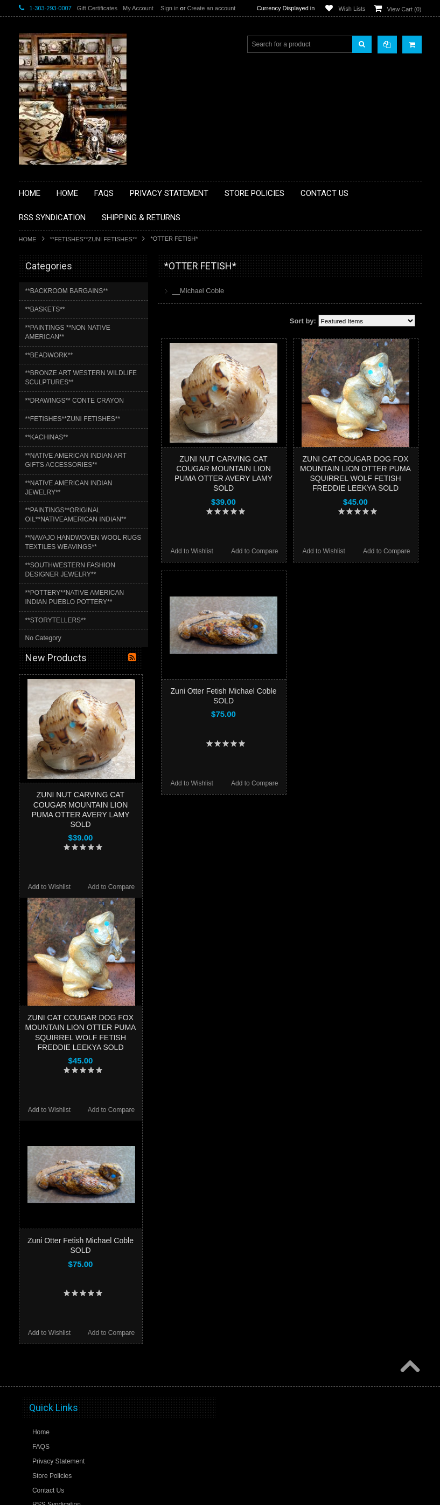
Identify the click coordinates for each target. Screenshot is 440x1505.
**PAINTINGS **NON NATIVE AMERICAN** (67, 332)
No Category (43, 638)
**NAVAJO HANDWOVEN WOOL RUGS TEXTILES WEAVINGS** (83, 542)
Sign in (169, 8)
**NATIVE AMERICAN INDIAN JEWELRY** (69, 487)
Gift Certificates (97, 8)
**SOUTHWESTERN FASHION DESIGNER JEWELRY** (70, 569)
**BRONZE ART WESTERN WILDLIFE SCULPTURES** (81, 377)
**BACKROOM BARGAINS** (66, 291)
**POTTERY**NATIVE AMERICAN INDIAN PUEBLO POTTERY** (74, 597)
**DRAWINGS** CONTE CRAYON (74, 400)
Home (28, 239)
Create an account (211, 8)
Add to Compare (254, 551)
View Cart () (404, 9)
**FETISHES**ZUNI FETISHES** (93, 239)
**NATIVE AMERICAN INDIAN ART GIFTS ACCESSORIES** (76, 460)
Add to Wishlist (191, 551)
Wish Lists (351, 8)
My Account (138, 8)
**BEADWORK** (49, 355)
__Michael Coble (198, 291)
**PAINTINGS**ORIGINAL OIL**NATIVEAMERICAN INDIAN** (76, 514)
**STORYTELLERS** (55, 620)
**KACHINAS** (46, 437)
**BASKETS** (45, 309)
